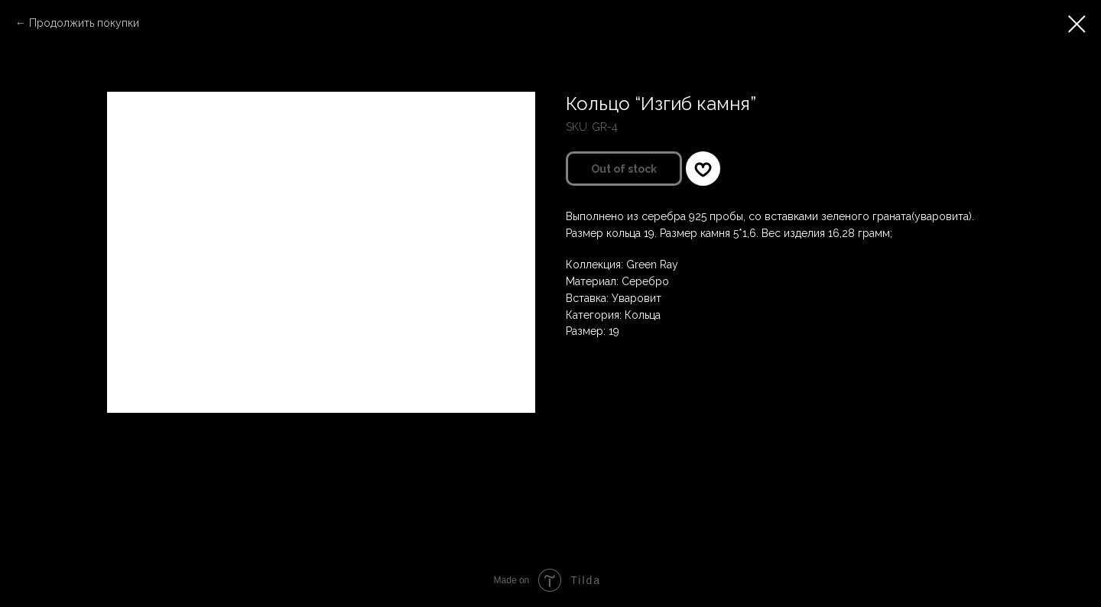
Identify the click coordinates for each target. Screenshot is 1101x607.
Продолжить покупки (84, 23)
